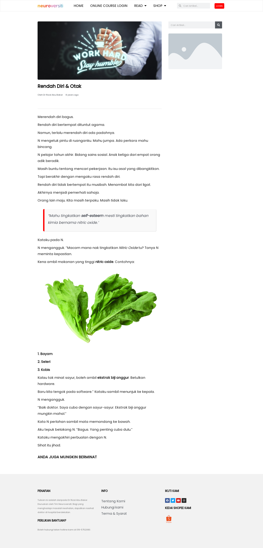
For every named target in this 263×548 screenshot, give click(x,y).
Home (79, 6)
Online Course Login (108, 6)
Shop (159, 6)
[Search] (218, 25)
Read (140, 6)
